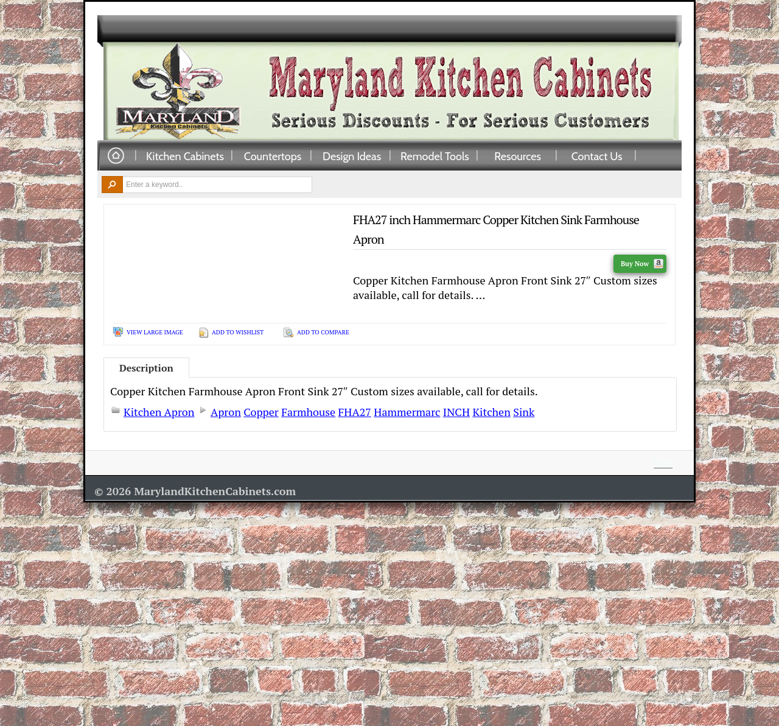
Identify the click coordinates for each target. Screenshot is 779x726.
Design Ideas (352, 156)
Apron (226, 411)
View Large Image (155, 332)
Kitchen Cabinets (185, 156)
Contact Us (597, 156)
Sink (523, 411)
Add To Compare (323, 332)
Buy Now (642, 264)
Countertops (272, 156)
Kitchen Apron (159, 411)
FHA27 (354, 411)
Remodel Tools (434, 156)
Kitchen (491, 411)
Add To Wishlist (238, 332)
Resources (517, 156)
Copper (260, 411)
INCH (456, 411)
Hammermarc (407, 411)
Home (115, 156)
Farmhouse (308, 411)
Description (146, 368)
